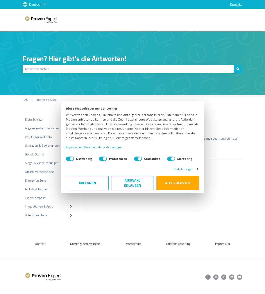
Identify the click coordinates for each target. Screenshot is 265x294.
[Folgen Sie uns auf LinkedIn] (231, 277)
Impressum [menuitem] (222, 243)
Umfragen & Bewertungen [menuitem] (42, 145)
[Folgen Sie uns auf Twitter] (215, 277)
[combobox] (128, 69)
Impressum (74, 147)
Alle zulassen (177, 183)
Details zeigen (183, 169)
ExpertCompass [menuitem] (35, 197)
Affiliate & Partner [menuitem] (36, 189)
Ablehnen (87, 183)
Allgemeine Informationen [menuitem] (42, 128)
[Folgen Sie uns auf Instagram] (223, 277)
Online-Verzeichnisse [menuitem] (39, 171)
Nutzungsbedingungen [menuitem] (85, 243)
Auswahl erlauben (132, 183)
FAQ (25, 99)
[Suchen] (238, 69)
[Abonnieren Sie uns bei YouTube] (239, 277)
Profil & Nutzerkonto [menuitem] (38, 137)
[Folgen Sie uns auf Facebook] (208, 277)
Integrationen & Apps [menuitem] (39, 206)
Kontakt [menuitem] (40, 243)
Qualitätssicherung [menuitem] (178, 243)
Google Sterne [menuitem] (34, 154)
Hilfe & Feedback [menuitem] (36, 215)
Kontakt (236, 4)
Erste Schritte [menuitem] (34, 119)
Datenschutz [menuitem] (133, 243)
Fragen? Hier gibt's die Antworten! (74, 58)
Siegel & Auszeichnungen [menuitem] (42, 163)
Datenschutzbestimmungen (103, 147)
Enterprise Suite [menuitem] (35, 180)
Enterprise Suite (46, 99)
